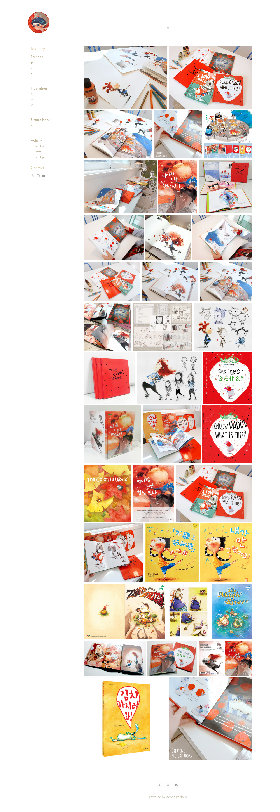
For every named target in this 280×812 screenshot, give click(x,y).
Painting (37, 56)
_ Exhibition (37, 146)
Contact (37, 167)
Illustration (39, 88)
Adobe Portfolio (176, 797)
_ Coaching (37, 157)
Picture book (41, 119)
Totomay (38, 48)
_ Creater (36, 151)
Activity (36, 140)
